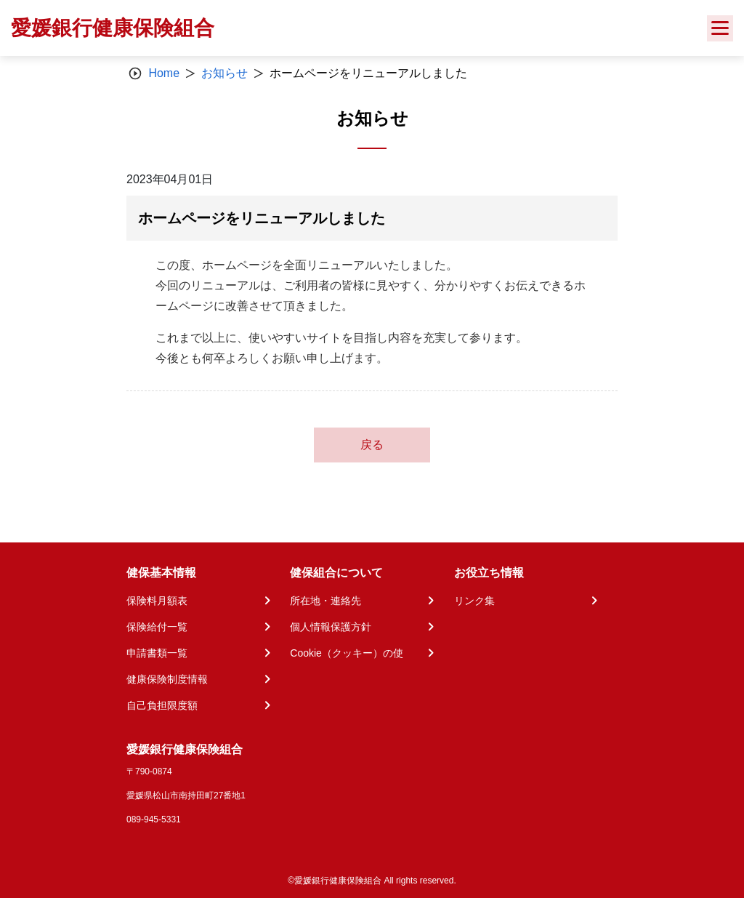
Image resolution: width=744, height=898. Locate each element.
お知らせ (224, 73)
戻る (372, 444)
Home (163, 73)
